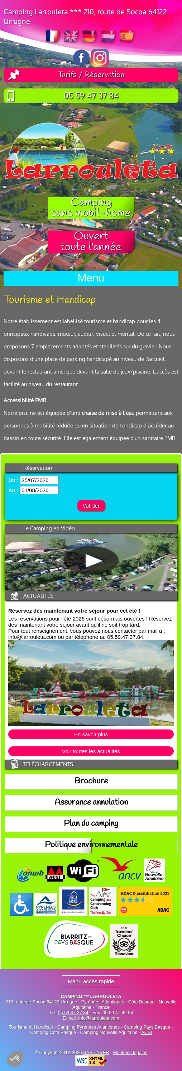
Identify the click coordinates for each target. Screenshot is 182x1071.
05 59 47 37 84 (91, 95)
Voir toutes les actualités (91, 751)
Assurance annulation (91, 803)
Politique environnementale (91, 845)
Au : (13, 490)
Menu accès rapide (91, 981)
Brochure (91, 781)
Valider (91, 505)
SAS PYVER (96, 1052)
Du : (13, 480)
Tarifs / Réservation (91, 75)
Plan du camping (91, 824)
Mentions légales (130, 1052)
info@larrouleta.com (98, 1018)
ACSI (146, 1032)
